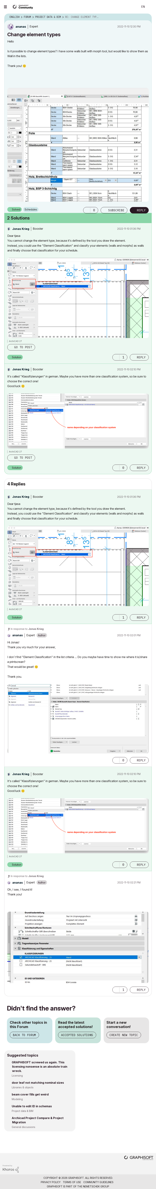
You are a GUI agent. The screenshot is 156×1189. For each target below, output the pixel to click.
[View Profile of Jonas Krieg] (20, 229)
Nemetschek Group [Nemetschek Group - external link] (96, 1186)
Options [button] (146, 17)
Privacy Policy (51, 1182)
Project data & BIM (22, 1110)
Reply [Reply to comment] (141, 357)
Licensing (17, 1075)
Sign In (150, 6)
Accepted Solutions (77, 1035)
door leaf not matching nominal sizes (38, 1082)
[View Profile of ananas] (20, 26)
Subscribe (116, 210)
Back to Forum (24, 1035)
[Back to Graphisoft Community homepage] (23, 6)
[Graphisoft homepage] (138, 1158)
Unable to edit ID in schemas (32, 1106)
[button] (86, 210)
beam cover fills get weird (30, 1094)
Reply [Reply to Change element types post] (141, 210)
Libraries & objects (22, 1087)
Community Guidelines (98, 1182)
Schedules (31, 209)
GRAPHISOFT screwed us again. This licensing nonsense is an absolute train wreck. (39, 1066)
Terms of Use (72, 1182)
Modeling (17, 1099)
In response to (27, 628)
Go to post (23, 347)
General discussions (23, 1126)
